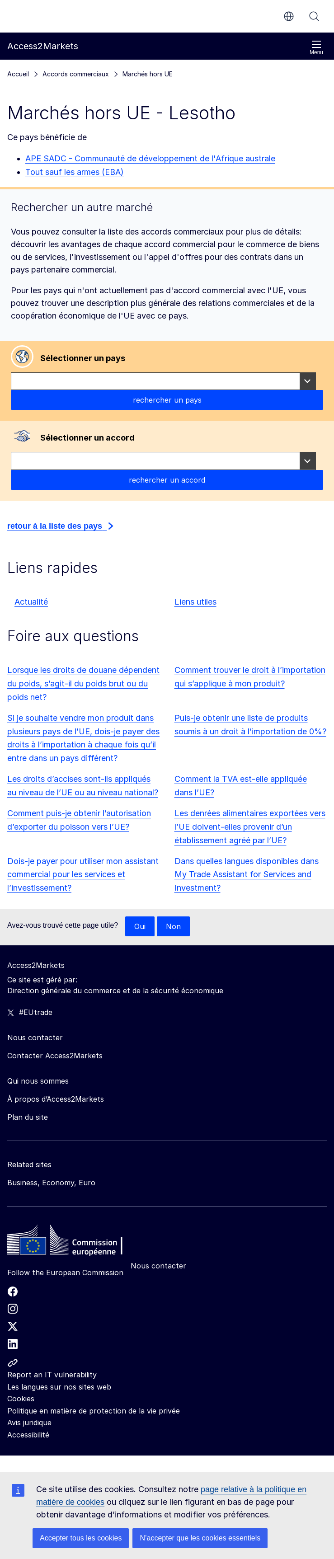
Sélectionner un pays (82, 358)
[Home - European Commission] (72, 1242)
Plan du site (27, 1117)
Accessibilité (28, 1434)
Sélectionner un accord (87, 437)
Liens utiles (195, 601)
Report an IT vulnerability (52, 1374)
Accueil (18, 74)
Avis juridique (29, 1422)
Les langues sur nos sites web (59, 1386)
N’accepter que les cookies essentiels (200, 1538)
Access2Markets (36, 965)
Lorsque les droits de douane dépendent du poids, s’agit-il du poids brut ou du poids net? (83, 683)
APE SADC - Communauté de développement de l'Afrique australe (150, 158)
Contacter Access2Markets (55, 1055)
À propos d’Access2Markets (55, 1099)
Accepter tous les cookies (81, 1538)
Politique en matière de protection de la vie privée (93, 1410)
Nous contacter (158, 1265)
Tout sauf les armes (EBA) (74, 172)
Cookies (20, 1398)
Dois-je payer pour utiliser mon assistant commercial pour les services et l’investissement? (83, 874)
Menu (316, 48)
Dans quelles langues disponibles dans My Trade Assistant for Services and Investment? (246, 874)
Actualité (31, 601)
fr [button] (288, 16)
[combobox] (163, 381)
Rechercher (314, 16)
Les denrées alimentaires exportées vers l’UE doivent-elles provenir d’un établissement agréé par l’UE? (249, 826)
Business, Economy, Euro (51, 1182)
